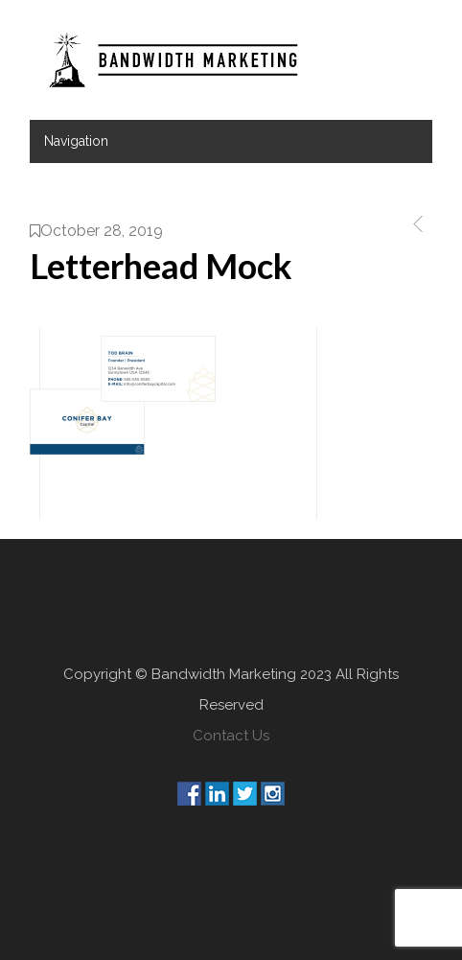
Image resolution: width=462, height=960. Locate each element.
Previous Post (414, 224)
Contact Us (231, 735)
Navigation (76, 141)
